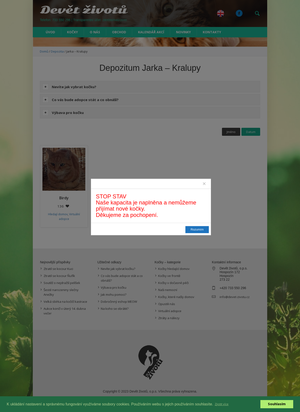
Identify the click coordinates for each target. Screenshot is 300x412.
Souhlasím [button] (277, 404)
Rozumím (197, 229)
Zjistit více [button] (222, 404)
